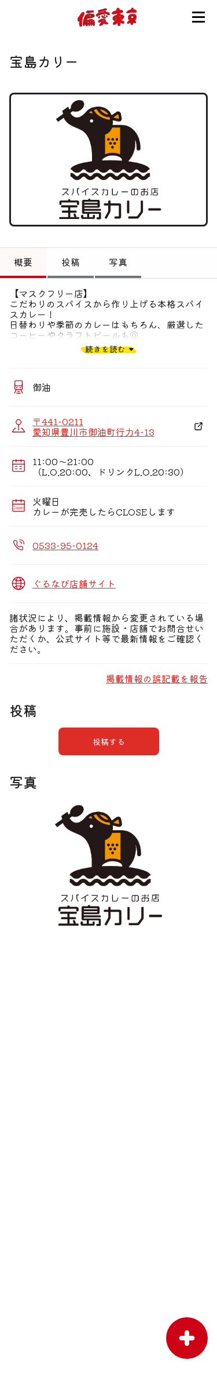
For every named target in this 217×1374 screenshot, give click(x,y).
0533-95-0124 (65, 545)
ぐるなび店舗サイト (74, 583)
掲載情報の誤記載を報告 (157, 678)
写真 (118, 262)
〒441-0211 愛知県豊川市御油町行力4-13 (93, 426)
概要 (23, 262)
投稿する (109, 741)
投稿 (70, 262)
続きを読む (105, 349)
